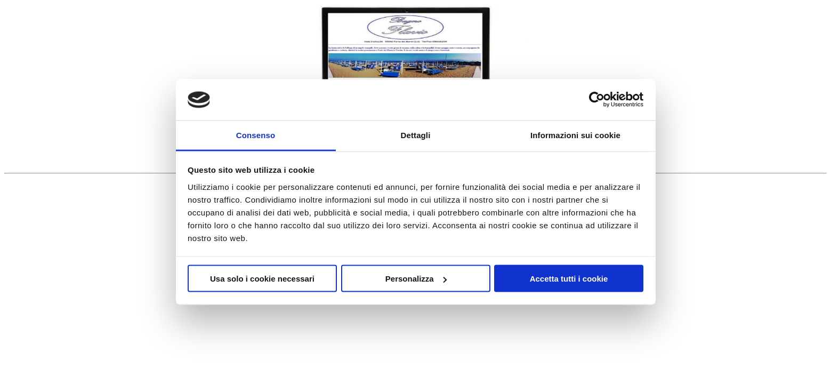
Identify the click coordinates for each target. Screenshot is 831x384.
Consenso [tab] (255, 134)
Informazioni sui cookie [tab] (575, 134)
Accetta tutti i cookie (569, 278)
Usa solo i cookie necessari (262, 278)
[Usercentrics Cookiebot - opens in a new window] (596, 100)
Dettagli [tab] (416, 134)
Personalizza (416, 278)
